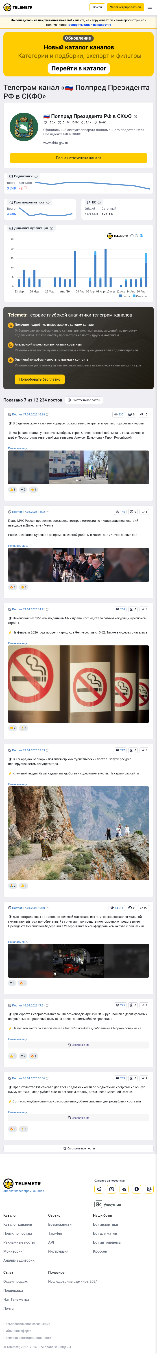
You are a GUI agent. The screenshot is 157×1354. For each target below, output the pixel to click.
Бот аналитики (105, 1224)
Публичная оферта (17, 1331)
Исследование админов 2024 (73, 1281)
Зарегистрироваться (125, 7)
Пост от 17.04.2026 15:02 (28, 511)
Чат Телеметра (16, 1299)
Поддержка (13, 1290)
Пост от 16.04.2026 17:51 (28, 1005)
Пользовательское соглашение (26, 1324)
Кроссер (100, 1251)
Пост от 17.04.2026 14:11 (28, 609)
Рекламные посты (19, 1242)
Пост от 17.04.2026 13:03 (28, 750)
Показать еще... (18, 448)
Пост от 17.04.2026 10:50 (28, 908)
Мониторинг (13, 1251)
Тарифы (55, 1233)
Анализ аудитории (19, 1260)
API (51, 1242)
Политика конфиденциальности (27, 1338)
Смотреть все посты (84, 400)
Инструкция (58, 1251)
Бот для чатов (105, 1233)
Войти (97, 7)
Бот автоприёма (107, 1242)
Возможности (60, 1224)
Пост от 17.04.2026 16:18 (28, 414)
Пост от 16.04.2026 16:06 (28, 1078)
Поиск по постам (17, 1233)
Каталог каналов (17, 1224)
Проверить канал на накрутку (88, 25)
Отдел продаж (15, 1281)
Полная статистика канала (78, 158)
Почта (8, 1308)
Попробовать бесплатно (39, 379)
